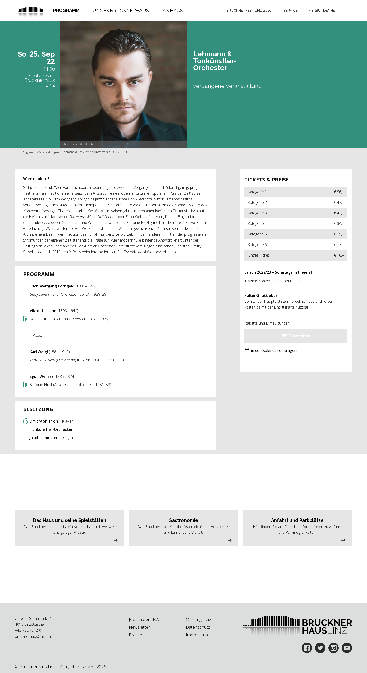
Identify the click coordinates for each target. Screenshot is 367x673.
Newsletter (139, 627)
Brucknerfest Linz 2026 (249, 10)
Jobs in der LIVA (144, 619)
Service (290, 10)
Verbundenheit (323, 10)
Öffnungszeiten (200, 619)
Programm (66, 10)
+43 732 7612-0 (28, 630)
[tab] (66, 10)
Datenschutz (198, 627)
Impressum (197, 635)
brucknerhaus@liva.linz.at (36, 636)
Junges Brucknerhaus (119, 10)
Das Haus (171, 10)
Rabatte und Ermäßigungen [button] (267, 323)
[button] (270, 351)
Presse (135, 635)
